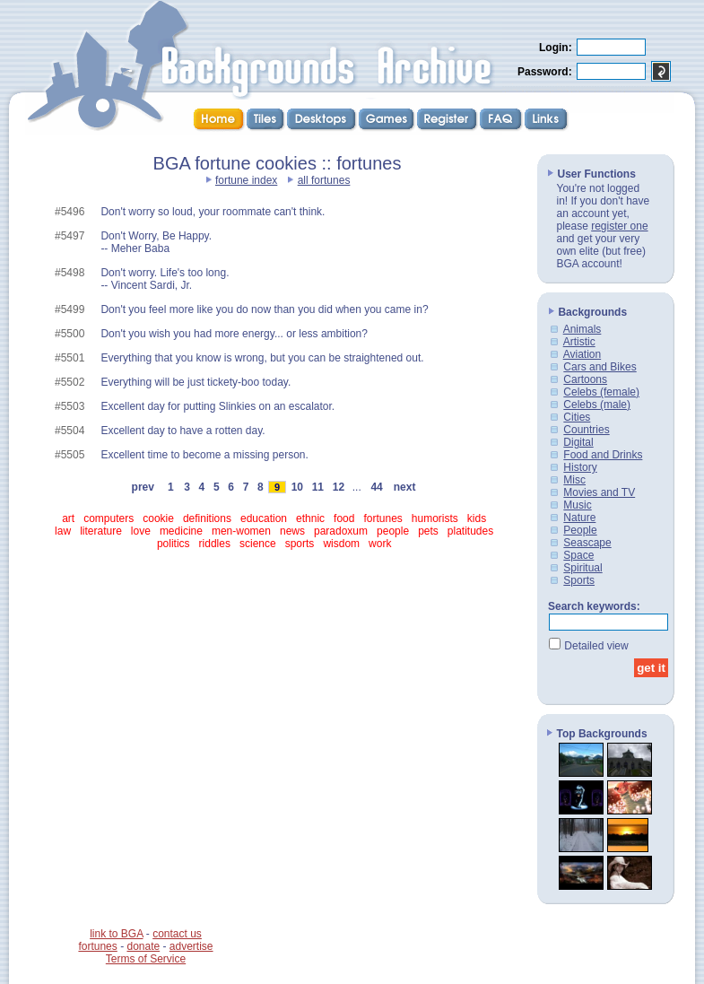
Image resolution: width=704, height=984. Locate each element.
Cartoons (585, 379)
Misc (574, 480)
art (68, 518)
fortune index (246, 180)
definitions (207, 518)
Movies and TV (599, 492)
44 (377, 487)
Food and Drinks (602, 454)
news (292, 531)
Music (577, 505)
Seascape (587, 542)
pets (428, 531)
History (579, 467)
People (579, 530)
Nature (579, 517)
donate (143, 946)
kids (476, 518)
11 (317, 487)
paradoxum (341, 531)
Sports (579, 580)
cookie (158, 518)
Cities (576, 417)
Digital (578, 442)
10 (297, 487)
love (141, 531)
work (380, 543)
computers (108, 518)
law (63, 531)
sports (300, 543)
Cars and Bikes (599, 367)
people (393, 531)
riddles (214, 543)
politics (173, 543)
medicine (181, 531)
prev (143, 487)
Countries (586, 429)
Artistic (579, 341)
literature (101, 531)
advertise (191, 946)
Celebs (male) (596, 404)
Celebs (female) (601, 392)
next (404, 487)
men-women (241, 531)
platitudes (470, 531)
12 (338, 487)
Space (578, 555)
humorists (435, 518)
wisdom (341, 543)
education (263, 518)
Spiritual (582, 568)
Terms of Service (146, 959)
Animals (582, 329)
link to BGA (116, 933)
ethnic (310, 518)
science (257, 543)
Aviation (582, 354)
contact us (177, 933)
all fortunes (324, 180)
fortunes (382, 518)
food (344, 518)
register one (619, 226)
